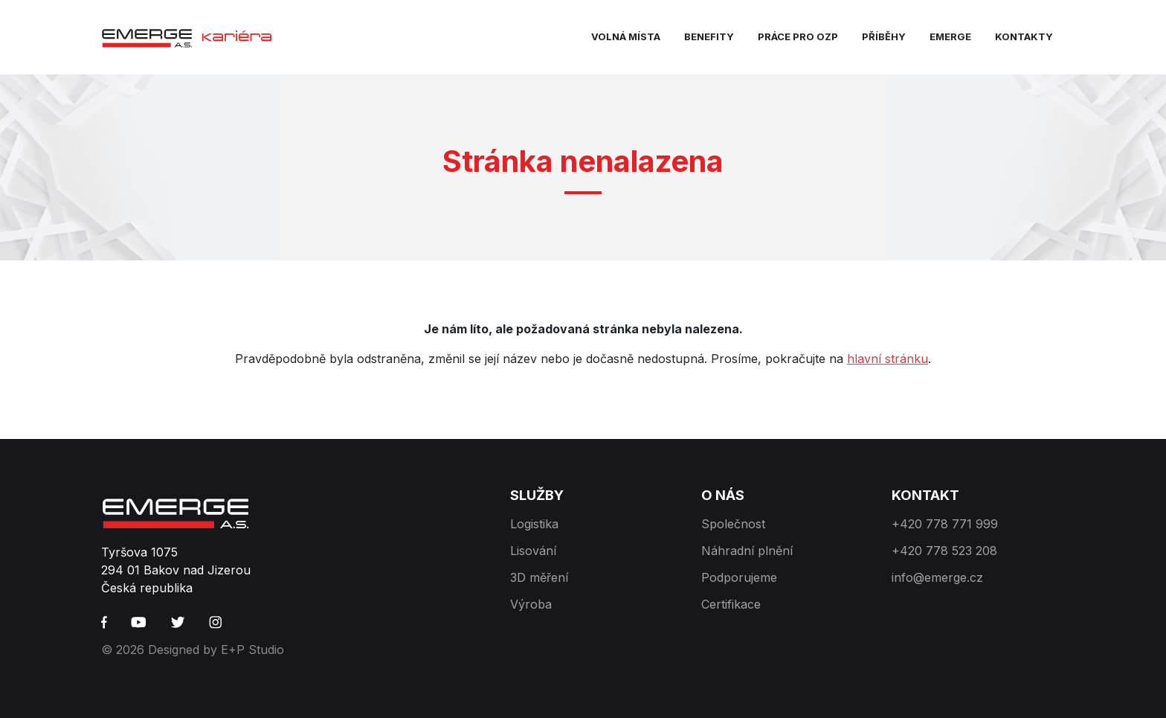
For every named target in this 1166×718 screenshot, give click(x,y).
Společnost (733, 523)
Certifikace (731, 604)
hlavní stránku (887, 358)
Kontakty (1024, 36)
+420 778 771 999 (945, 523)
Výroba (531, 604)
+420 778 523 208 (944, 550)
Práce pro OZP (798, 36)
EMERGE (950, 36)
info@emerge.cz (937, 577)
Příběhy (884, 36)
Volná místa (625, 36)
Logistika (534, 523)
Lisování (533, 550)
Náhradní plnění (747, 550)
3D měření (539, 577)
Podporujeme (739, 577)
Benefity (709, 36)
